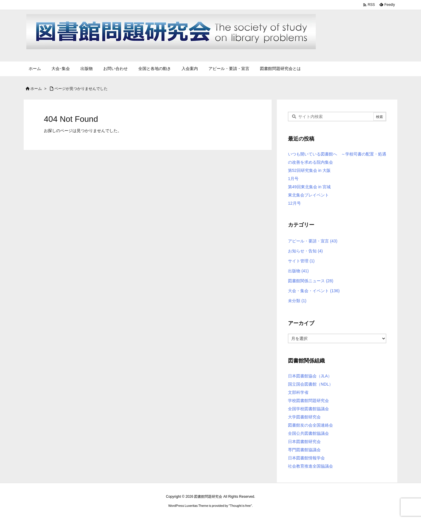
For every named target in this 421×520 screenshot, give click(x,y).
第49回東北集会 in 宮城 (309, 186)
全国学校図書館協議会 (308, 408)
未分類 (297, 300)
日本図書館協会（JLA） (310, 376)
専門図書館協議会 (304, 449)
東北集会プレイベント (308, 195)
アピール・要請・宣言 (312, 241)
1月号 (293, 178)
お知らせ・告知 (305, 251)
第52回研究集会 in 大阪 (309, 170)
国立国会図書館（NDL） (310, 384)
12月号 (294, 203)
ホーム (36, 88)
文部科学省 (298, 392)
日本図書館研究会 (304, 441)
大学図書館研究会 (304, 417)
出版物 (298, 270)
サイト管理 (301, 261)
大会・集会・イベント (314, 290)
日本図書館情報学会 (306, 458)
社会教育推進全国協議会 (310, 466)
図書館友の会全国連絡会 (310, 425)
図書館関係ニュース (310, 280)
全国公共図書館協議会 (308, 433)
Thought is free (240, 505)
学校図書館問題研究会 (308, 400)
